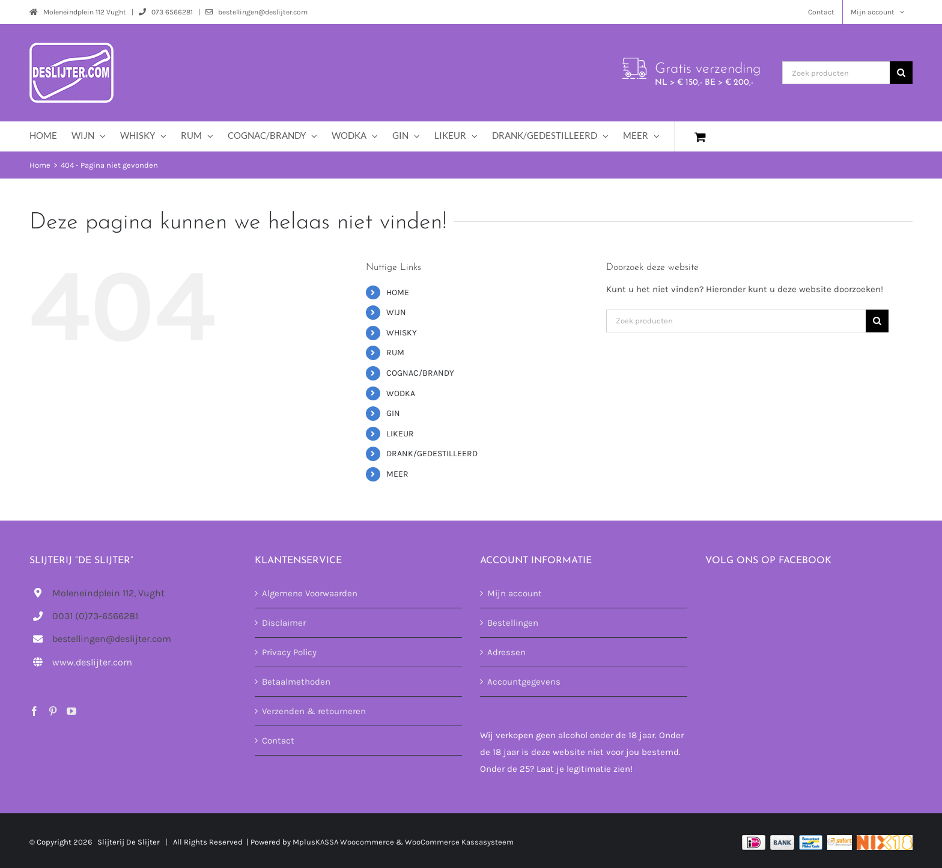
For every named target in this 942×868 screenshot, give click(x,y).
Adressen (506, 652)
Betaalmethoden (296, 681)
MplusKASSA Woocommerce (343, 841)
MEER (397, 474)
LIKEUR (400, 434)
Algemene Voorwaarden (309, 593)
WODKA (400, 393)
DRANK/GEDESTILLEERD (432, 453)
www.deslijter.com (92, 662)
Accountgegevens (524, 681)
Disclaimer (284, 622)
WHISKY (401, 333)
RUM (395, 352)
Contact (278, 740)
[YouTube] (71, 711)
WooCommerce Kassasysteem (459, 841)
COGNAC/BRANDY (420, 373)
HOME (397, 292)
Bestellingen (512, 622)
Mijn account (514, 593)
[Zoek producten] (836, 72)
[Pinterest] (53, 711)
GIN (393, 413)
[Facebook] (34, 711)
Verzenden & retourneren (314, 711)
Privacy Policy (289, 652)
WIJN (396, 312)
